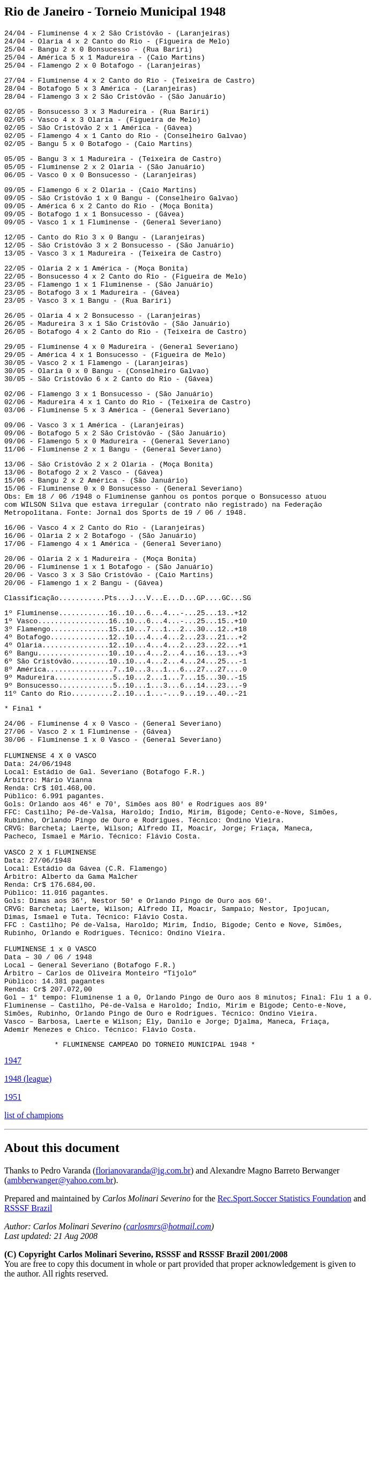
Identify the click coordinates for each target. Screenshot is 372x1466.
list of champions (33, 1294)
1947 (12, 1239)
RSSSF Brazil (28, 1386)
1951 (12, 1275)
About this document (62, 1326)
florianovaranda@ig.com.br (142, 1349)
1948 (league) (27, 1257)
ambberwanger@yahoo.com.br (60, 1358)
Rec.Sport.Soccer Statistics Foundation (285, 1377)
